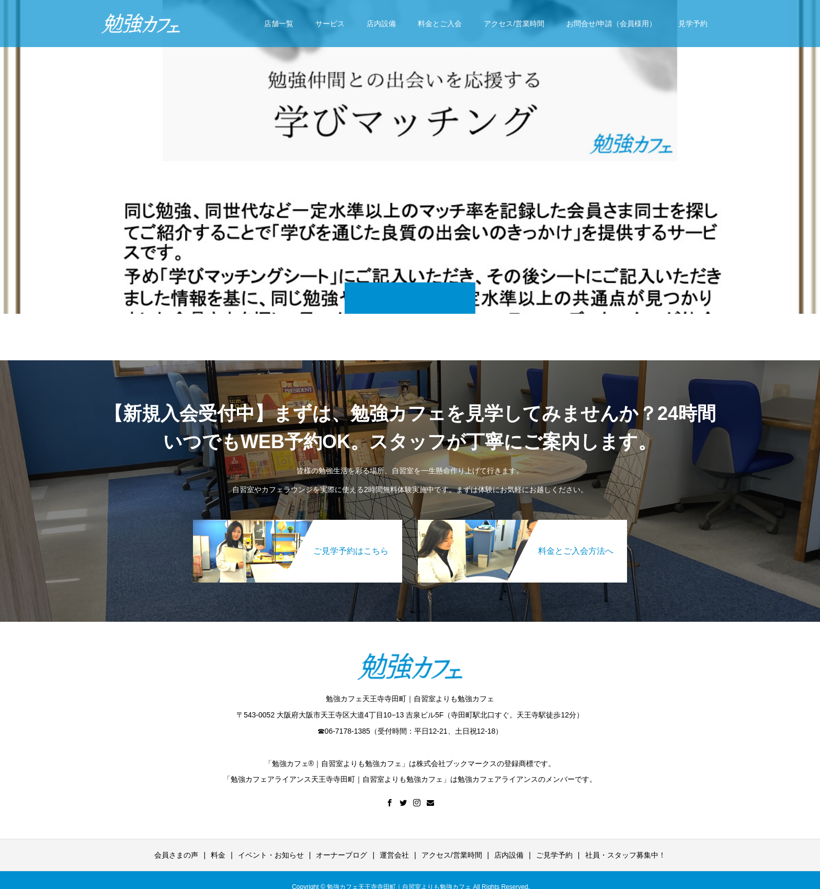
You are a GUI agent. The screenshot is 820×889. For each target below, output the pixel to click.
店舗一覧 (278, 23)
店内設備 (381, 23)
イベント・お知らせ (271, 855)
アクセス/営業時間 (514, 23)
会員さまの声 (176, 855)
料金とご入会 (440, 23)
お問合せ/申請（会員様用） (611, 23)
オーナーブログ (341, 855)
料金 (218, 855)
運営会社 (394, 855)
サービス (330, 23)
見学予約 (693, 23)
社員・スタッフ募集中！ (625, 855)
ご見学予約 (554, 855)
